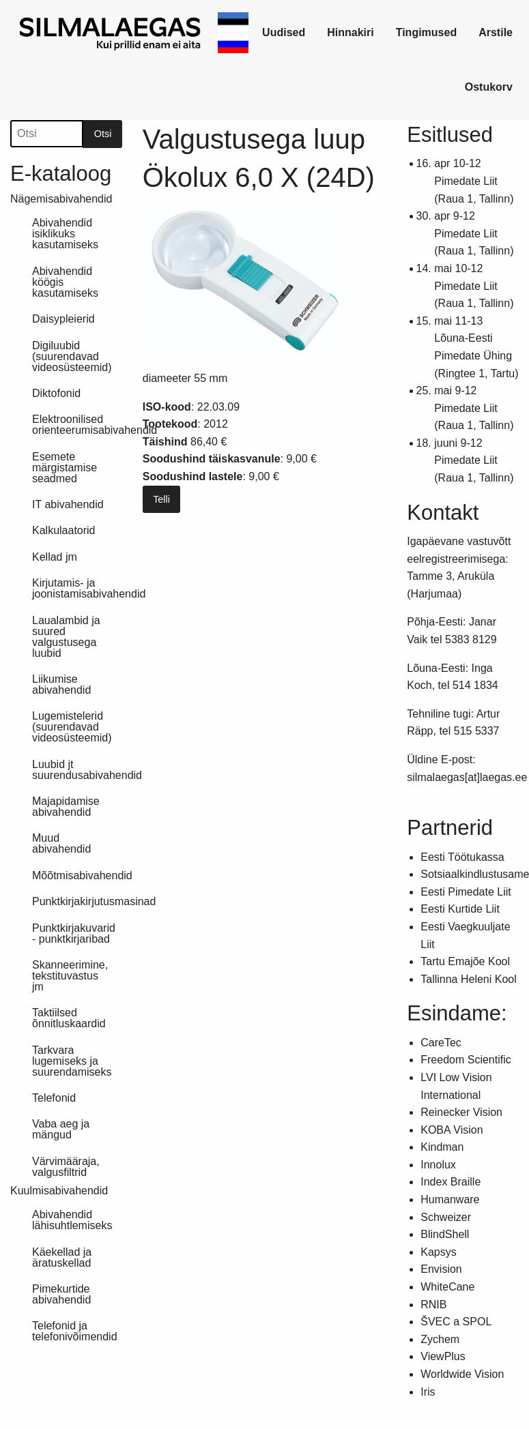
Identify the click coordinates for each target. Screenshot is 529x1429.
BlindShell (444, 1234)
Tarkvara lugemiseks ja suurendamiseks (72, 1061)
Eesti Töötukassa (462, 857)
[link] (110, 32)
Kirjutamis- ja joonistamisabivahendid (77, 588)
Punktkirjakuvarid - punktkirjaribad (73, 933)
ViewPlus (443, 1356)
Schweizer (445, 1217)
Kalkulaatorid (64, 530)
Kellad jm (54, 557)
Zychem (439, 1339)
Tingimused (426, 32)
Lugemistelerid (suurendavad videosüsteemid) (72, 726)
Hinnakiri (350, 32)
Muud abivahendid (61, 843)
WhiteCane (447, 1287)
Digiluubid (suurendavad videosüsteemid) (72, 356)
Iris (427, 1392)
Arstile (495, 32)
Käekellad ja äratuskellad (61, 1257)
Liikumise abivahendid (61, 684)
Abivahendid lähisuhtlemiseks (72, 1220)
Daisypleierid (63, 319)
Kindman (441, 1147)
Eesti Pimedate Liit (465, 892)
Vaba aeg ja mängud (60, 1129)
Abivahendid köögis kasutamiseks (65, 282)
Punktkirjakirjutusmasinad (77, 901)
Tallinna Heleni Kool (468, 979)
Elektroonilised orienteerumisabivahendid (77, 424)
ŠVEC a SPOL (455, 1321)
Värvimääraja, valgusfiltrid (66, 1166)
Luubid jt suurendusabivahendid (77, 769)
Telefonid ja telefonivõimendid (74, 1331)
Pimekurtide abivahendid (61, 1294)
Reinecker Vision (461, 1112)
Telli (161, 499)
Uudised (283, 32)
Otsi (103, 133)
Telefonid (54, 1098)
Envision (440, 1269)
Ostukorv (489, 87)
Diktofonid (56, 393)
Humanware (449, 1199)
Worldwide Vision (462, 1374)
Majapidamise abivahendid (66, 806)
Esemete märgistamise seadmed (64, 467)
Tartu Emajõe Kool (465, 961)
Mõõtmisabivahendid (77, 875)
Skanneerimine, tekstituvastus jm (70, 975)
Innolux (438, 1164)
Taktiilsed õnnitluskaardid (69, 1018)
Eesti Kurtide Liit (460, 909)
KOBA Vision (451, 1130)
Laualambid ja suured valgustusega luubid (66, 637)
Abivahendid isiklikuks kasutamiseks (65, 233)
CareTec (440, 1042)
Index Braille (450, 1182)
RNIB (433, 1304)
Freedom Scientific (465, 1059)
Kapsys (438, 1252)
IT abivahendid (68, 504)
